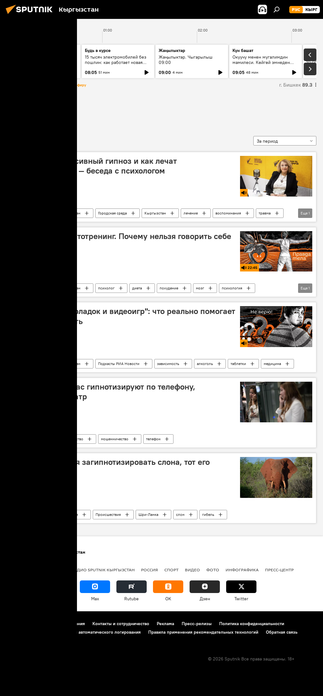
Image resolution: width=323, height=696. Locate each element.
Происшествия (108, 514)
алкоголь (205, 363)
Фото (212, 570)
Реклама (165, 623)
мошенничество (114, 438)
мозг (200, 288)
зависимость (168, 363)
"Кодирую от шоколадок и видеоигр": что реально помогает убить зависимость (123, 316)
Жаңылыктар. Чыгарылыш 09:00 (186, 59)
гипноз (19, 110)
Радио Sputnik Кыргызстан (56, 213)
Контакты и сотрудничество (120, 623)
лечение (191, 213)
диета (137, 288)
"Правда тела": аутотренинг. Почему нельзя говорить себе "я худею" (121, 241)
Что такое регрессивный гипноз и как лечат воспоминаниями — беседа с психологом (94, 166)
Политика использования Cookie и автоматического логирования (74, 632)
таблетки (238, 363)
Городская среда (112, 213)
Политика (53, 570)
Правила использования (60, 623)
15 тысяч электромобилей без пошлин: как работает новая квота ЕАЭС (115, 62)
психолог (106, 288)
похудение (169, 288)
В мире (72, 514)
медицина (272, 363)
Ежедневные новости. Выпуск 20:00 (42, 59)
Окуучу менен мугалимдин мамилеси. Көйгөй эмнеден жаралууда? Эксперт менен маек (261, 65)
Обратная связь (281, 632)
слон (180, 514)
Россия (149, 570)
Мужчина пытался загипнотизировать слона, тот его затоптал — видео (110, 467)
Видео (192, 570)
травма (265, 213)
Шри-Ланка (148, 514)
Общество (74, 438)
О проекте (17, 623)
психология (232, 288)
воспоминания (228, 213)
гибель (208, 514)
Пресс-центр (279, 570)
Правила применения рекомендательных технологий (203, 632)
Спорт (171, 570)
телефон (153, 438)
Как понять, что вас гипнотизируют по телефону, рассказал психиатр (103, 392)
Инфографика (242, 570)
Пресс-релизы (197, 623)
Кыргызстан (155, 213)
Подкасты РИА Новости (118, 363)
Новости (40, 438)
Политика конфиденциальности (251, 623)
